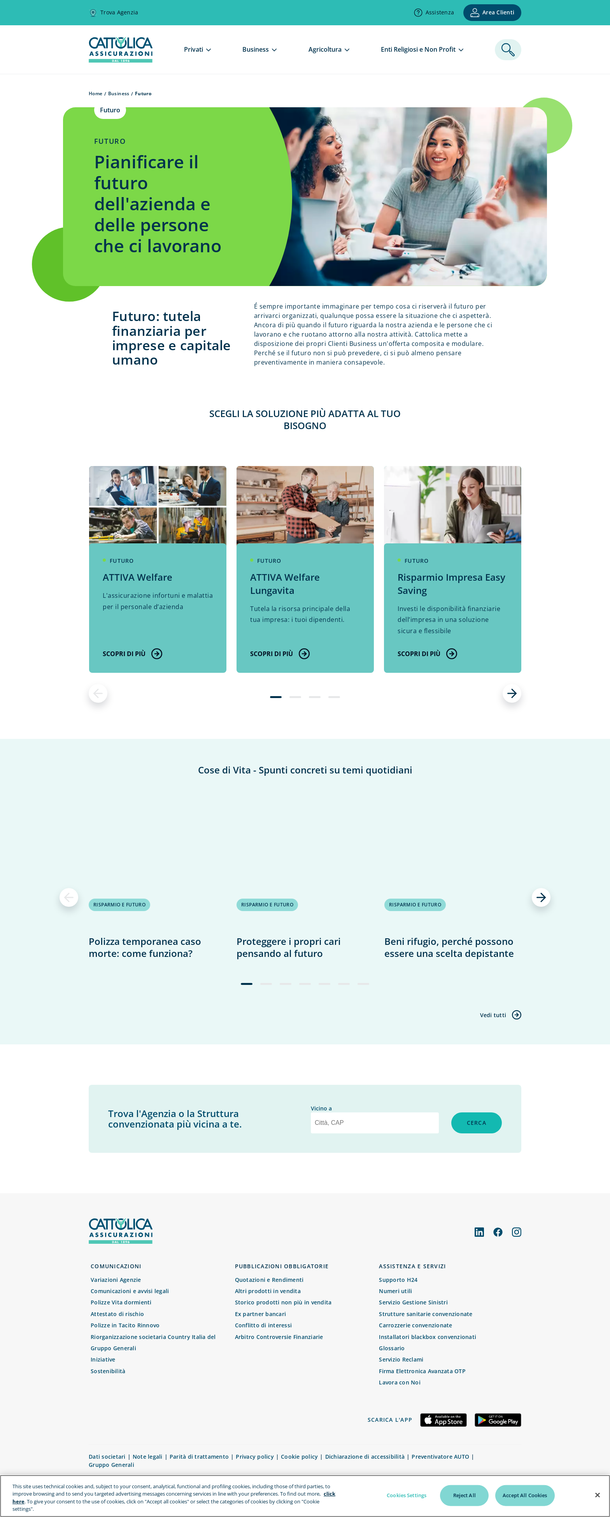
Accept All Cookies (525, 1495)
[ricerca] (508, 49)
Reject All (464, 1495)
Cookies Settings (406, 1495)
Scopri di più (132, 653)
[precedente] (98, 693)
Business (119, 93)
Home (96, 93)
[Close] (597, 1495)
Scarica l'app (390, 1420)
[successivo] (512, 693)
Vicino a (321, 1108)
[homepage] (120, 60)
